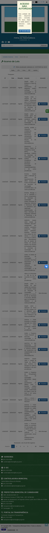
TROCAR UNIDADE (25, 31)
